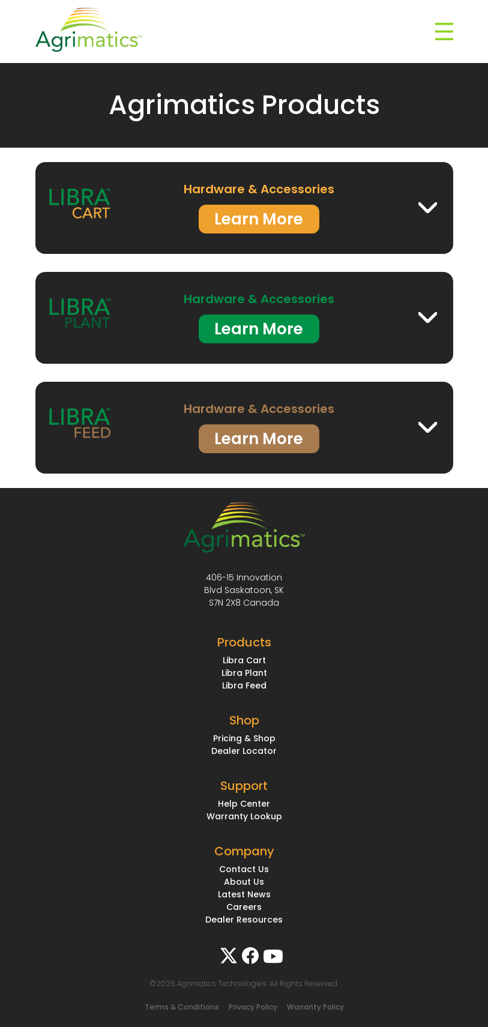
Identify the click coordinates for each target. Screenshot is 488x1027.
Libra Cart (244, 660)
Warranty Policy (315, 1007)
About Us (244, 882)
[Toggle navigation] (444, 32)
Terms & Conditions (182, 1007)
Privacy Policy (253, 1007)
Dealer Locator (244, 751)
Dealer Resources (244, 920)
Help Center (244, 804)
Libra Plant (244, 673)
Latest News (244, 894)
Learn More (258, 219)
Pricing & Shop (244, 738)
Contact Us (244, 869)
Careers (244, 907)
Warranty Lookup (244, 816)
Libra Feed (244, 685)
